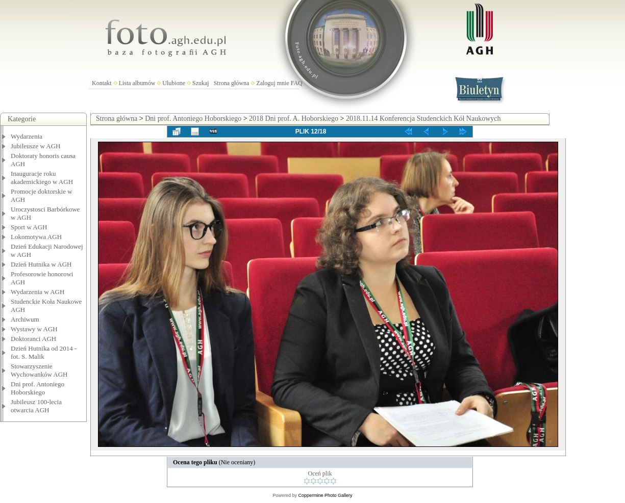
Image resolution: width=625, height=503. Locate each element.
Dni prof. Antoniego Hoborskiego (37, 388)
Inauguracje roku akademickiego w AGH (42, 178)
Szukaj (200, 83)
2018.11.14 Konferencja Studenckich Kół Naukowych (423, 118)
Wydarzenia (26, 136)
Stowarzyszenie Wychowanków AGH (39, 370)
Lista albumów (137, 83)
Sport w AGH (29, 227)
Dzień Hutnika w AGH (41, 264)
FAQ (297, 83)
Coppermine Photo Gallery (325, 495)
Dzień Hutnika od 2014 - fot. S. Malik (44, 352)
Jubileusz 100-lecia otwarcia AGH (36, 406)
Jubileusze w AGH (36, 146)
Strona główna (231, 83)
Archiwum (25, 319)
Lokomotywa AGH (36, 237)
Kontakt (102, 83)
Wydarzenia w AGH (37, 292)
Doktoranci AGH (33, 338)
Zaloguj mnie (272, 83)
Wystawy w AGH (34, 329)
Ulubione (173, 83)
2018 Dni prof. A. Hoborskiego (293, 118)
